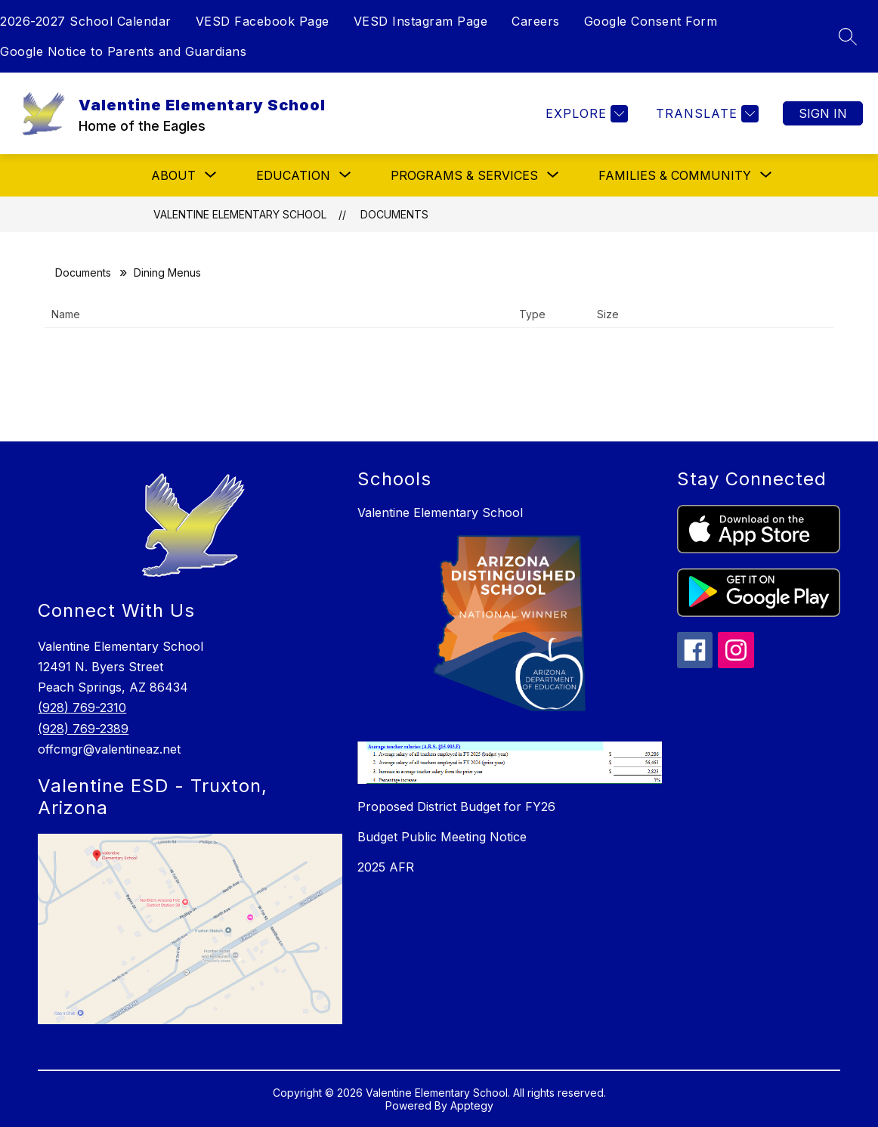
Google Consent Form (651, 21)
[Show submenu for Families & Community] (674, 175)
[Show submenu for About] (173, 175)
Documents (394, 214)
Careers (536, 21)
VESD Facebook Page (262, 21)
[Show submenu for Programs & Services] (464, 175)
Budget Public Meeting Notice (442, 836)
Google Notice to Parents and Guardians (123, 51)
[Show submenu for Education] (293, 175)
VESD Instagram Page (421, 21)
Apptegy (471, 1105)
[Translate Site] (705, 113)
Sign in (823, 113)
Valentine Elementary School (239, 214)
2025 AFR (385, 867)
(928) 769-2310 (82, 707)
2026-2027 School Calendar (86, 21)
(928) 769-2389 (83, 728)
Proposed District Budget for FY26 (456, 806)
